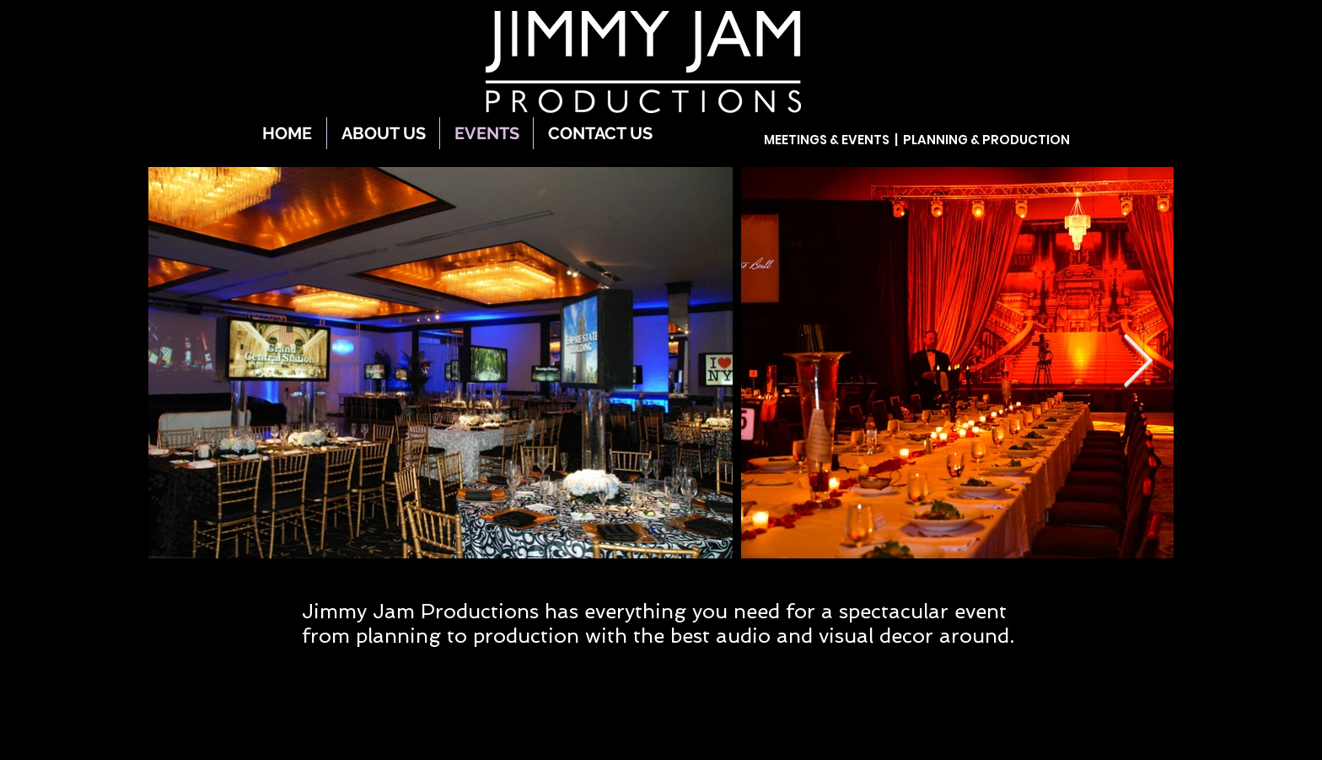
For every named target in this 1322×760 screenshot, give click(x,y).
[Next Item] (1137, 362)
